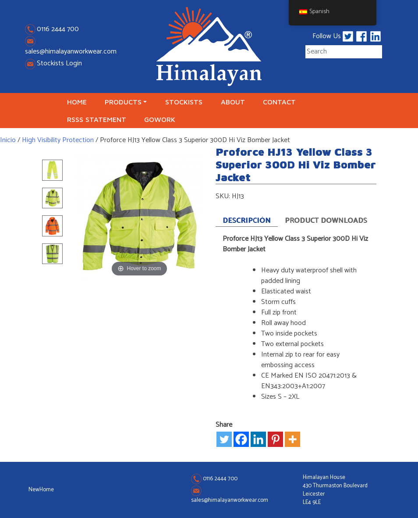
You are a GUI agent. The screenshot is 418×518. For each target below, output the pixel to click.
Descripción (247, 221)
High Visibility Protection (58, 140)
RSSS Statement (96, 119)
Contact (279, 102)
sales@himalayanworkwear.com (71, 51)
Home (77, 102)
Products (123, 102)
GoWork (159, 119)
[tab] (247, 219)
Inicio (8, 140)
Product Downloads (326, 220)
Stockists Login (53, 63)
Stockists (183, 102)
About (233, 102)
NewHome (41, 489)
